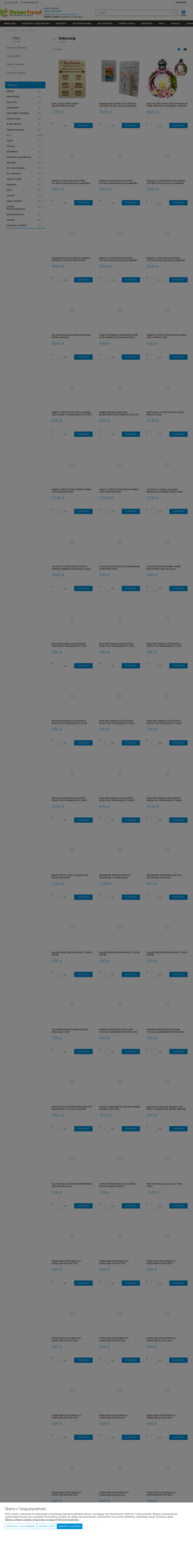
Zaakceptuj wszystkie (70, 1526)
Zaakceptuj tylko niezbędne (21, 1526)
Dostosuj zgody (47, 1526)
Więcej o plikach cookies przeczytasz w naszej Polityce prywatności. (42, 1519)
